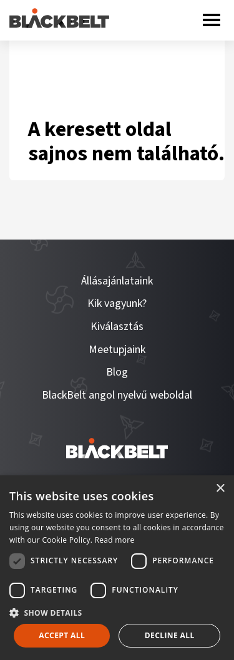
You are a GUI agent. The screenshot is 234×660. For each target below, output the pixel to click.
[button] (117, 612)
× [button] (220, 488)
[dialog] (117, 567)
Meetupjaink (117, 349)
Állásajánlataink (117, 281)
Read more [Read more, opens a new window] (115, 540)
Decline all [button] (170, 635)
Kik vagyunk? (117, 303)
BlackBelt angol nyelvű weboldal (117, 395)
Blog (117, 372)
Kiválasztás (117, 326)
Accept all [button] (62, 635)
